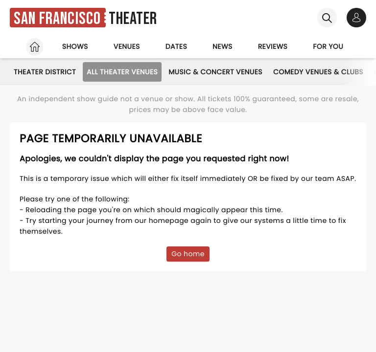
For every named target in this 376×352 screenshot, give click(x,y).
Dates (176, 46)
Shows (75, 46)
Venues (127, 46)
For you (328, 46)
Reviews (273, 46)
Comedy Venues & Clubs (318, 72)
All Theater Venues (122, 72)
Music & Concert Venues (215, 72)
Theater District (45, 72)
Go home (188, 254)
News (222, 46)
